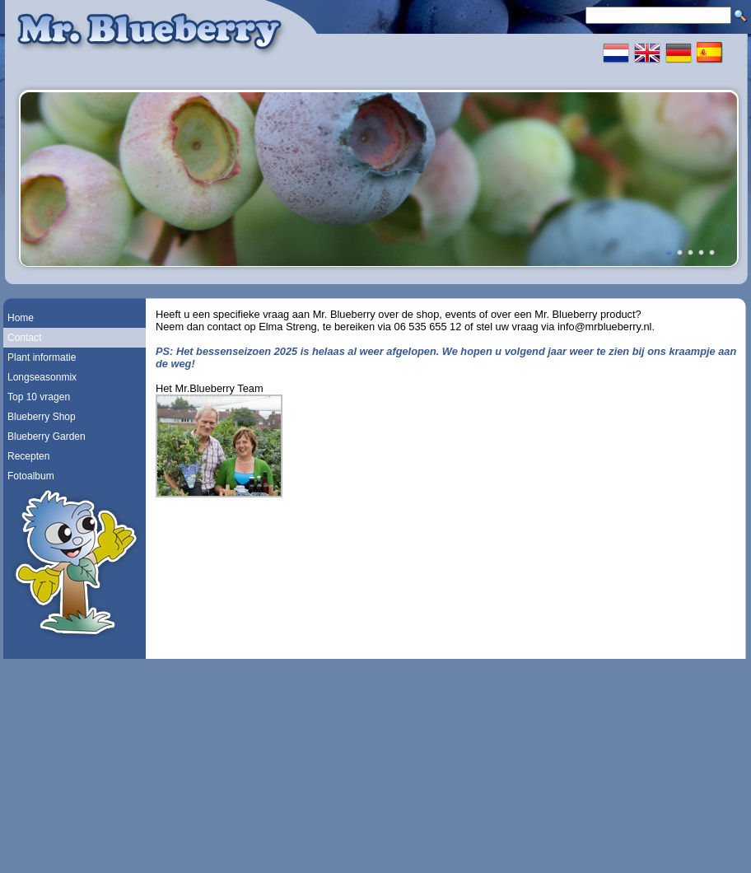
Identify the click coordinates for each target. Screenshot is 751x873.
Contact (24, 337)
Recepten (28, 456)
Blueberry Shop (41, 416)
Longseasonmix (42, 377)
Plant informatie (41, 357)
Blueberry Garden (46, 436)
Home (20, 318)
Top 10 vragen (38, 397)
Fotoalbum (30, 476)
